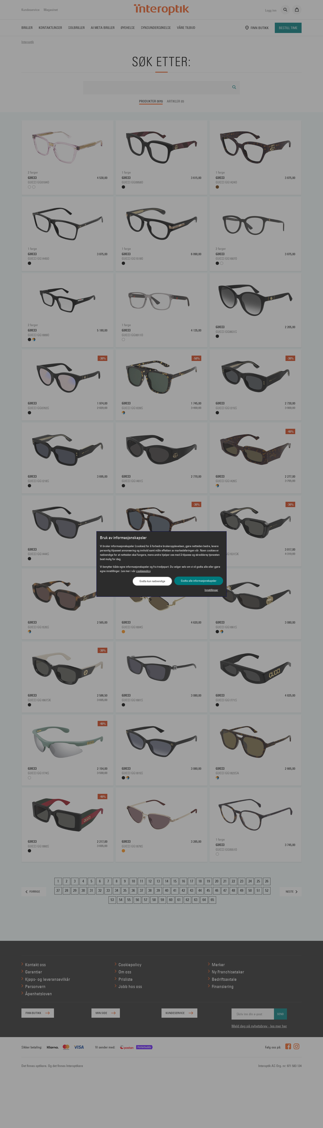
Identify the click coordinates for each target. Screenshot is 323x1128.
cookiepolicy (143, 571)
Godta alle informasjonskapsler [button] (199, 581)
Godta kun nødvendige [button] (152, 581)
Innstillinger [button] (211, 590)
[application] (314, 1119)
